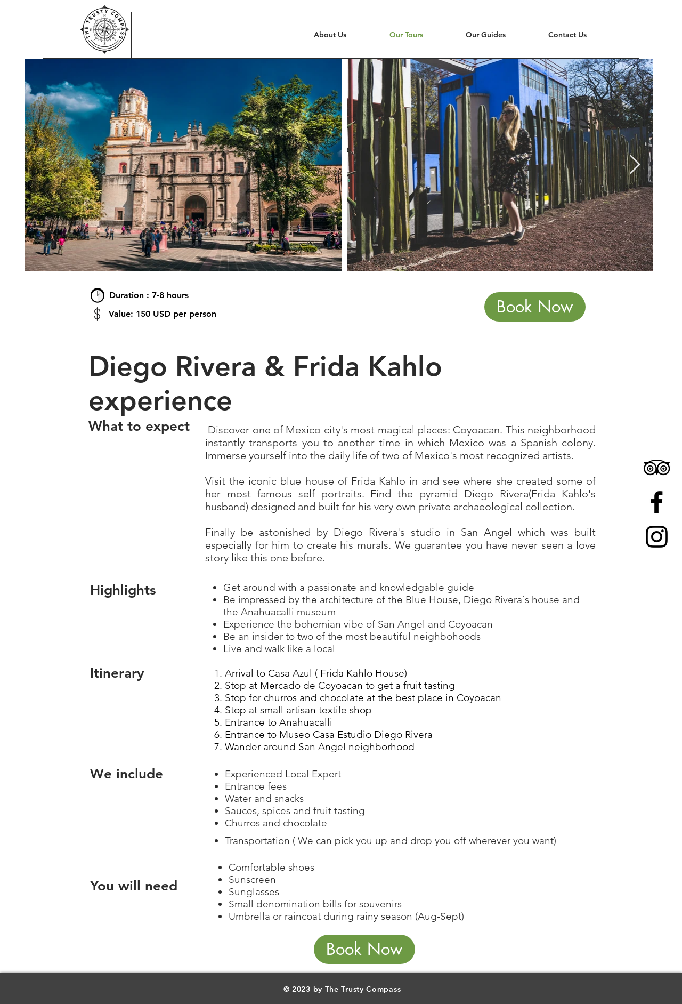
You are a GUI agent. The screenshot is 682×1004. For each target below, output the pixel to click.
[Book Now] (535, 307)
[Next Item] (635, 165)
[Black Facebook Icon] (656, 502)
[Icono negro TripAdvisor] (656, 467)
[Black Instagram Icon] (656, 536)
